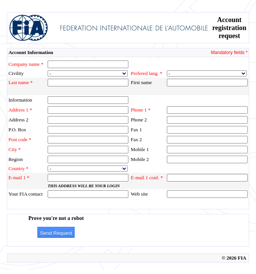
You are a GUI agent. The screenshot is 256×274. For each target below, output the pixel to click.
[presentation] (164, 230)
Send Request (56, 233)
